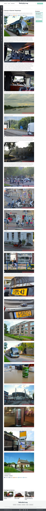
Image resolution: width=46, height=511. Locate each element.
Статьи (9, 3)
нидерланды (6, 475)
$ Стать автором (41, 0)
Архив (11, 509)
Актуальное (13, 3)
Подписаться (40, 3)
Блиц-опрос (31, 504)
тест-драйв (19, 504)
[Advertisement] (19, 483)
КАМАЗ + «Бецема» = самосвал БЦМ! (17, 498)
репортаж (10, 475)
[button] (33, 490)
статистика (23, 504)
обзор (27, 504)
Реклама (9, 0)
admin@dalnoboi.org (13, 0)
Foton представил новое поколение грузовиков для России (29, 498)
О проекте (5, 0)
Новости (5, 3)
